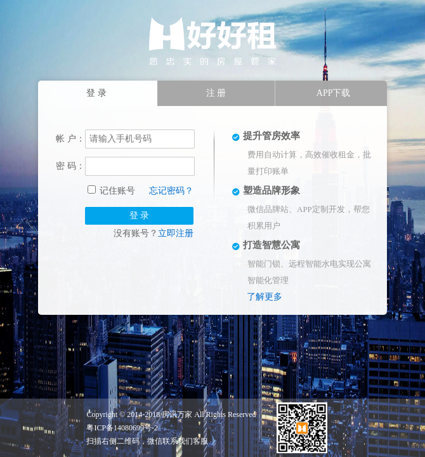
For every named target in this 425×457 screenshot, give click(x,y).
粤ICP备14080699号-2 (122, 427)
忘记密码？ (171, 190)
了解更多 (264, 296)
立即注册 (175, 233)
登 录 (139, 215)
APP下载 (334, 93)
